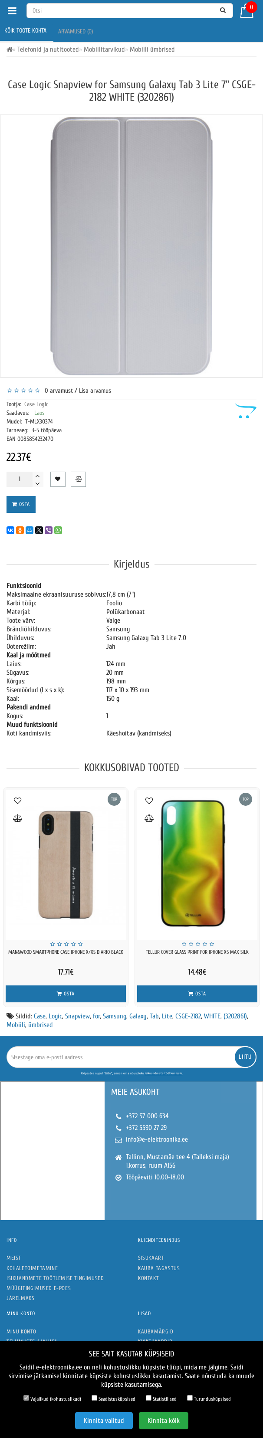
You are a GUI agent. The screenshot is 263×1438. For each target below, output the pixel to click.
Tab (154, 1016)
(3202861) (235, 1016)
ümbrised (40, 1025)
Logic (55, 1016)
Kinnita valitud (104, 1421)
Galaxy (138, 1016)
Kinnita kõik (164, 1421)
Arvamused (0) (76, 31)
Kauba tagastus (159, 1268)
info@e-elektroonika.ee (157, 1139)
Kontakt (148, 1278)
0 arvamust (57, 390)
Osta (21, 504)
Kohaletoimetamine (32, 1268)
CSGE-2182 (188, 1016)
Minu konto (21, 1331)
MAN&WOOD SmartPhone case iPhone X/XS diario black (65, 952)
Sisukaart (151, 1257)
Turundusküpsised (209, 1398)
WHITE (212, 1016)
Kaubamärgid (156, 1331)
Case (40, 1016)
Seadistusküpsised (113, 1398)
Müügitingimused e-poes (39, 1288)
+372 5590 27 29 (146, 1128)
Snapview (77, 1016)
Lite (167, 1016)
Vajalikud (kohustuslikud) (52, 1398)
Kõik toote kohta (26, 30)
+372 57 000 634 (147, 1116)
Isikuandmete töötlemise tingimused (55, 1278)
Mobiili (16, 1025)
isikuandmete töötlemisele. (164, 1073)
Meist (14, 1257)
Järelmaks (20, 1298)
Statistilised (161, 1398)
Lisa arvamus (95, 390)
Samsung (114, 1016)
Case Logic (36, 404)
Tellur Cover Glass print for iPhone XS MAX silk (197, 952)
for (96, 1016)
